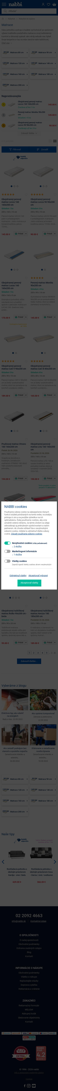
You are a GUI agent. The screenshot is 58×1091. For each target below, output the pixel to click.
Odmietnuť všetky (18, 575)
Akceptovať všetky (29, 582)
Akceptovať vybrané (38, 575)
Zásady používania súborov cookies (26, 534)
